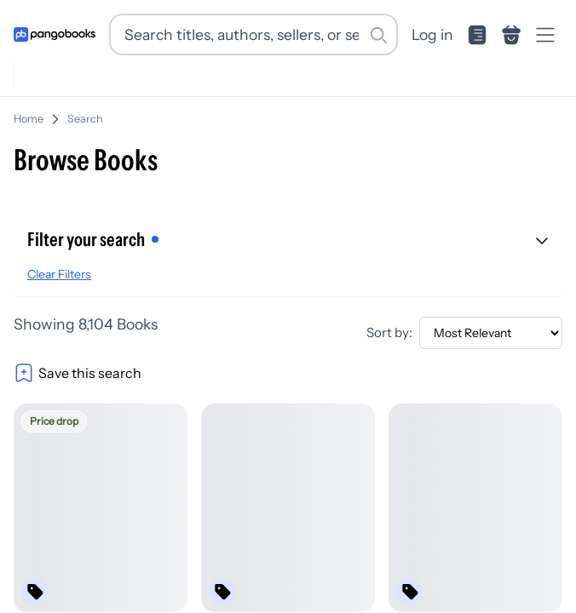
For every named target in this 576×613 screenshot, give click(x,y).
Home (28, 118)
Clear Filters (59, 274)
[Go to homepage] (54, 34)
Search (85, 118)
